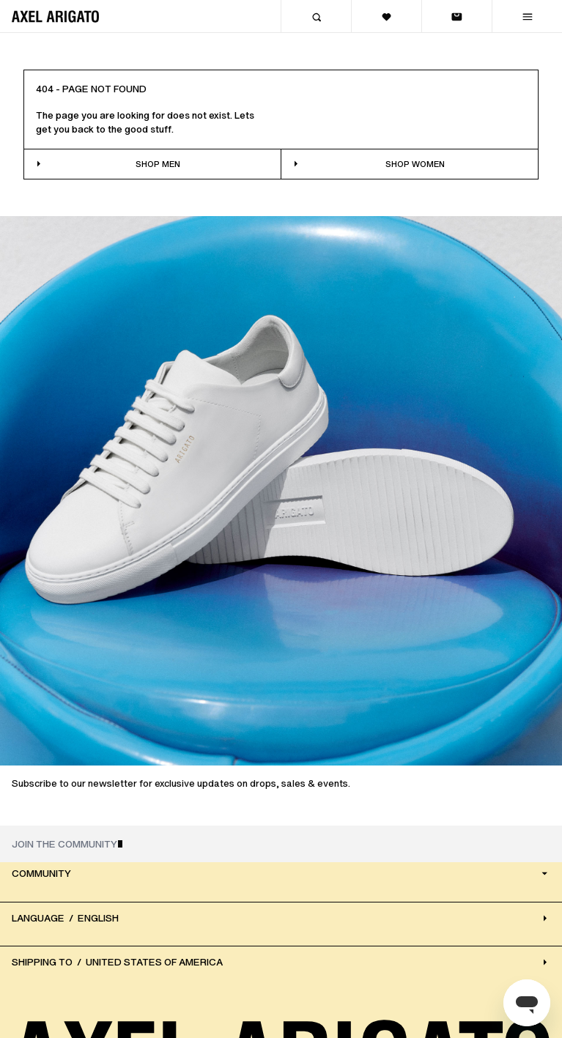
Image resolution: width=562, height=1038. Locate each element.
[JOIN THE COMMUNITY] (281, 844)
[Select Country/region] (281, 962)
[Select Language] (281, 918)
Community (281, 874)
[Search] (316, 16)
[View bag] (456, 16)
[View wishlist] (386, 16)
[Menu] (527, 16)
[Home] (55, 16)
